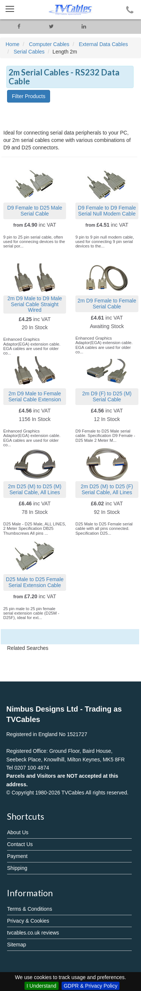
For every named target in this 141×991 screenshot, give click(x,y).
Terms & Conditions (29, 909)
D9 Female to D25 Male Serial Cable (34, 210)
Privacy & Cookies (28, 921)
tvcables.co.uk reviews (33, 933)
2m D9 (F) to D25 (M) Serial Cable (106, 396)
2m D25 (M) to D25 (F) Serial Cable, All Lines (107, 489)
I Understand (41, 986)
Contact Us (20, 844)
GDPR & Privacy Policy (91, 986)
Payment (17, 856)
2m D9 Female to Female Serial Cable (107, 303)
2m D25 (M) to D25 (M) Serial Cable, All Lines (35, 489)
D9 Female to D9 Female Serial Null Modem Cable (107, 210)
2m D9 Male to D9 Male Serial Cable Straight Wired (34, 304)
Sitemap (16, 945)
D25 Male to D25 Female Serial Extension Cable (35, 582)
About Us (18, 832)
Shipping (17, 868)
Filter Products (28, 96)
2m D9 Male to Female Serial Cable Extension (35, 396)
